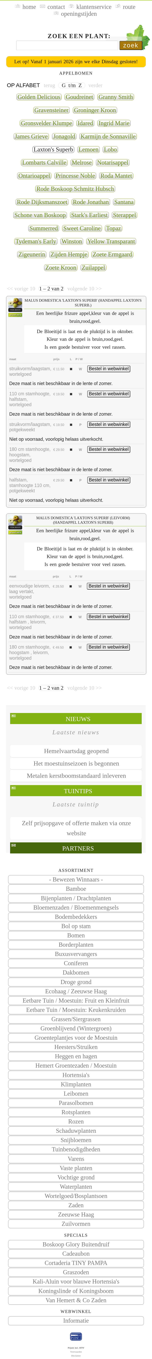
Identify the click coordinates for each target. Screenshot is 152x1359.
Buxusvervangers (76, 954)
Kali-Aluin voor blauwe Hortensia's (76, 1281)
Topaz (113, 228)
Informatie (76, 1320)
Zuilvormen (76, 1224)
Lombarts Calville (44, 162)
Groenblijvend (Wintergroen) (75, 1028)
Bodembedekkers (76, 917)
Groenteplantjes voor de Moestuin (76, 1037)
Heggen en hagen (76, 1056)
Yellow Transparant (111, 241)
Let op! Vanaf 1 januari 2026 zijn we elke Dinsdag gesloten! (76, 61)
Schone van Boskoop (40, 215)
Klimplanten (76, 1084)
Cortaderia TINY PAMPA (76, 1263)
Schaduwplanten (76, 1130)
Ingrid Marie (114, 123)
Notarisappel (112, 162)
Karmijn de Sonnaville (108, 136)
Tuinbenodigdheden (76, 1149)
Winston (72, 241)
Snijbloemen (76, 1140)
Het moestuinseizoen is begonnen (76, 763)
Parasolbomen (76, 1103)
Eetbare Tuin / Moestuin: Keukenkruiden (76, 1010)
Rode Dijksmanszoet (42, 202)
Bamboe (76, 888)
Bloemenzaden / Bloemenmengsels (76, 907)
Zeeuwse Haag (76, 1214)
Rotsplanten (76, 1112)
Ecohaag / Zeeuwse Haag (76, 991)
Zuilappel (93, 267)
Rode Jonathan (91, 202)
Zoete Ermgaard (112, 254)
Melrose (82, 162)
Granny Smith (116, 97)
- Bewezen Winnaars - (76, 879)
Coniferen (76, 963)
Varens (76, 1159)
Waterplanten (76, 1186)
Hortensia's (76, 1075)
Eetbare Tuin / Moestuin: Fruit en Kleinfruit (76, 1000)
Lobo (110, 149)
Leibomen (76, 1093)
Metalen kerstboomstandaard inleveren (76, 775)
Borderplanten (76, 944)
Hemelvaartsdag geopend (76, 750)
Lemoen (89, 149)
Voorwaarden (76, 1352)
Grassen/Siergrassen (76, 1019)
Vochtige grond (76, 1177)
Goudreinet (79, 97)
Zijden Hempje (68, 254)
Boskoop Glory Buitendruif (76, 1244)
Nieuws (78, 718)
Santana (123, 202)
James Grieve (31, 136)
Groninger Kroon (95, 110)
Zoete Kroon (60, 267)
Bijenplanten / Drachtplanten (76, 898)
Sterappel (124, 215)
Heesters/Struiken (76, 1047)
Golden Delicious (39, 97)
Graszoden (76, 1272)
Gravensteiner (51, 110)
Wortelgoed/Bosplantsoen (76, 1196)
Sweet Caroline (82, 228)
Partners (78, 848)
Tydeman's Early (35, 241)
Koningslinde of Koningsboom (76, 1291)
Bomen (76, 935)
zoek (131, 45)
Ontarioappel (34, 175)
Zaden (76, 1205)
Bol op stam (76, 926)
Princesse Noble (75, 175)
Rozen (76, 1121)
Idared (85, 123)
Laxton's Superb (53, 149)
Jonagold (64, 136)
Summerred (43, 228)
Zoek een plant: (79, 36)
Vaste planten (76, 1168)
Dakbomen (76, 972)
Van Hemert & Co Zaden (76, 1300)
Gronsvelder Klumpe (46, 123)
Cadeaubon (76, 1253)
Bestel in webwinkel (109, 368)
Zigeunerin (31, 254)
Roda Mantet (116, 175)
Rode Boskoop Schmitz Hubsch (75, 189)
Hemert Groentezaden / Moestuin (76, 1065)
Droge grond (76, 982)
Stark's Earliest (89, 215)
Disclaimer (76, 1355)
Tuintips (78, 791)
